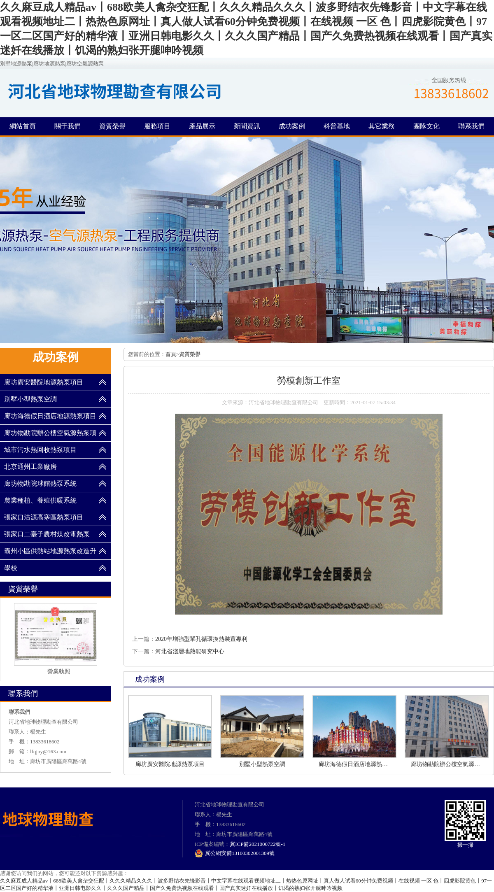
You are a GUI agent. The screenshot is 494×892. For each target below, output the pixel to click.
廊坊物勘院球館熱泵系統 (40, 483)
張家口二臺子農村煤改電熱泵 (47, 534)
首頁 (170, 354)
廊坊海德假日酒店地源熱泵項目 (50, 415)
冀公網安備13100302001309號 (235, 853)
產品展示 (202, 126)
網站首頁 (22, 126)
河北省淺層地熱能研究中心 (189, 651)
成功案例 (292, 126)
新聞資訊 (247, 126)
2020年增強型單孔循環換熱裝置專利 (201, 639)
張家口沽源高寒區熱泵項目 (43, 517)
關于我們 (67, 126)
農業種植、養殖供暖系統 (40, 500)
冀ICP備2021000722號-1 (257, 844)
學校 (10, 567)
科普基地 (337, 126)
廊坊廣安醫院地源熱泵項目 (43, 382)
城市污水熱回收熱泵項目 (40, 449)
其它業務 (381, 126)
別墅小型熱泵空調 (30, 399)
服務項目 (157, 126)
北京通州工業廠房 (30, 466)
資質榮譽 (112, 126)
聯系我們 (471, 126)
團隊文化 (426, 126)
